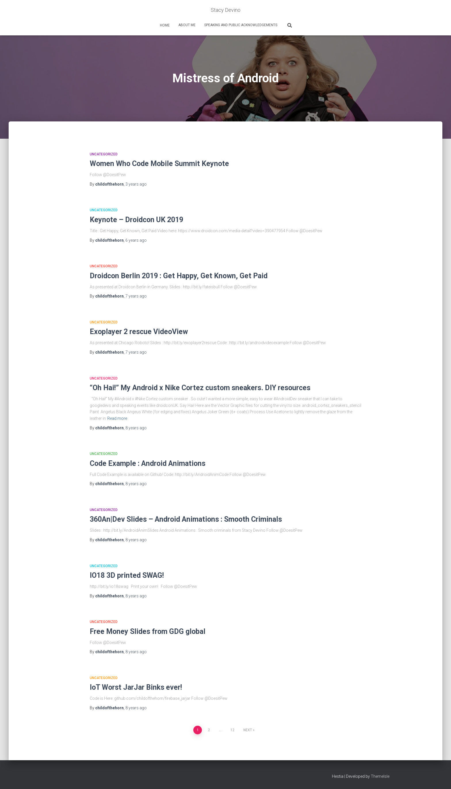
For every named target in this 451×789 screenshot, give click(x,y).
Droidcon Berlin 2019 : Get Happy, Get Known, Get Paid (178, 276)
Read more (117, 418)
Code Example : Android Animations (147, 463)
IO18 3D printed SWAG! (127, 575)
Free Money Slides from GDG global (147, 631)
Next (247, 730)
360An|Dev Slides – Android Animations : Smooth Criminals (186, 519)
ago (136, 184)
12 (232, 730)
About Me (187, 25)
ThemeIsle (380, 776)
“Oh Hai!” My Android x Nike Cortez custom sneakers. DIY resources (200, 388)
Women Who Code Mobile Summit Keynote (159, 163)
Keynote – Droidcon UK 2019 (136, 220)
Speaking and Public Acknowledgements (240, 25)
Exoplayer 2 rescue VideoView (139, 331)
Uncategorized (104, 154)
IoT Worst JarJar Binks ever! (136, 687)
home (164, 25)
